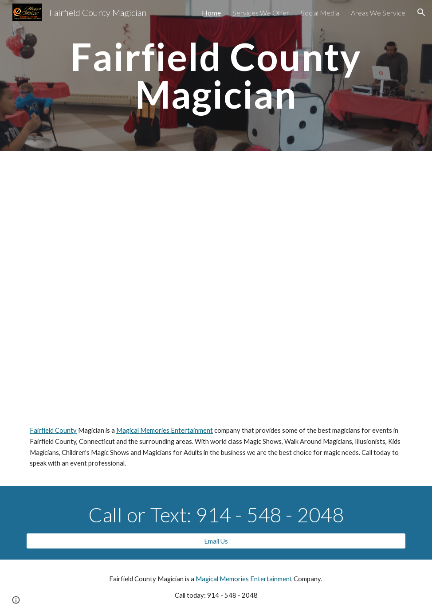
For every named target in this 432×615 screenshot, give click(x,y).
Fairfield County (53, 430)
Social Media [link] (320, 12)
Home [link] (211, 12)
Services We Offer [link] (260, 12)
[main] (216, 75)
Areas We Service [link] (378, 12)
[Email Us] (216, 541)
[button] (421, 12)
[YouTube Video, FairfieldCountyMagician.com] (216, 290)
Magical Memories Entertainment (164, 430)
